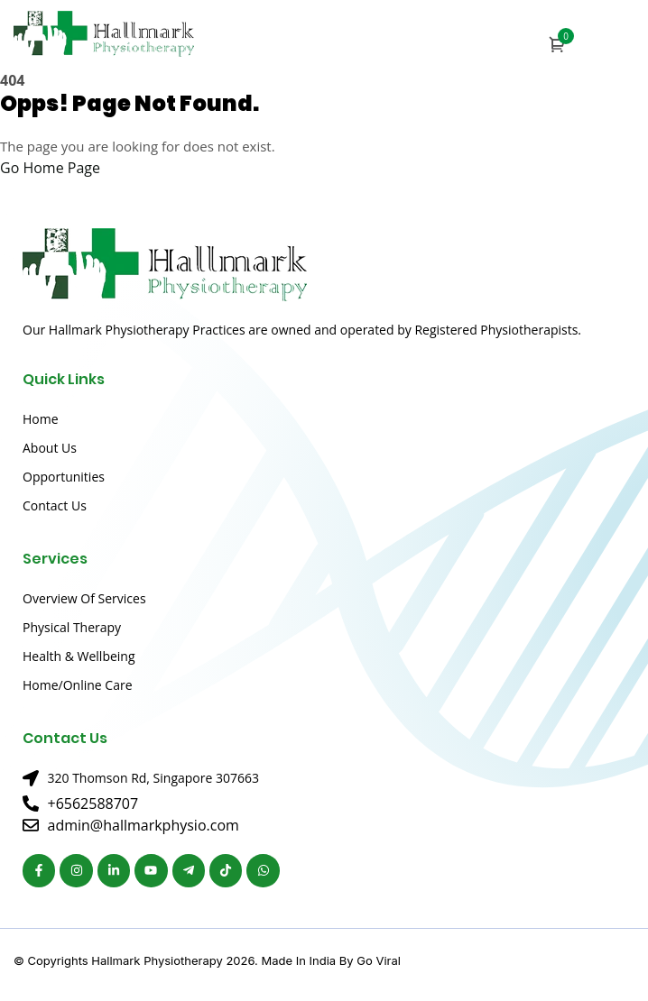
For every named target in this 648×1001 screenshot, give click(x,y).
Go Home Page (50, 168)
